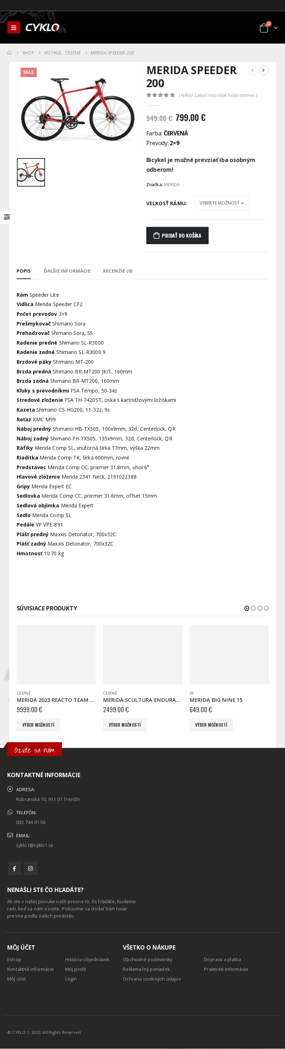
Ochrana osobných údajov (152, 979)
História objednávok (87, 959)
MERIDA (172, 184)
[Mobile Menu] (13, 27)
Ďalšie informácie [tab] (67, 271)
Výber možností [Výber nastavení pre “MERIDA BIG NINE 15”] (211, 725)
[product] (56, 654)
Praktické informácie (226, 969)
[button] (247, 608)
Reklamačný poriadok (146, 969)
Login (71, 979)
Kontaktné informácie (30, 969)
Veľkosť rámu (166, 203)
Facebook (14, 868)
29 (192, 693)
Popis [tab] (24, 271)
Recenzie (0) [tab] (117, 271)
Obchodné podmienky (147, 959)
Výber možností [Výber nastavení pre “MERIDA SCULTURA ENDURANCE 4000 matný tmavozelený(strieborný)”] (125, 725)
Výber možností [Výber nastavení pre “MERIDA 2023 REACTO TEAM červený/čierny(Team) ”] (38, 725)
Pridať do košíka (181, 235)
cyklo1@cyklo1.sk (34, 845)
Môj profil (75, 969)
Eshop (14, 959)
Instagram (30, 868)
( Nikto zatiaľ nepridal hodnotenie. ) (218, 95)
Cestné (24, 693)
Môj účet (16, 979)
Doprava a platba (222, 959)
